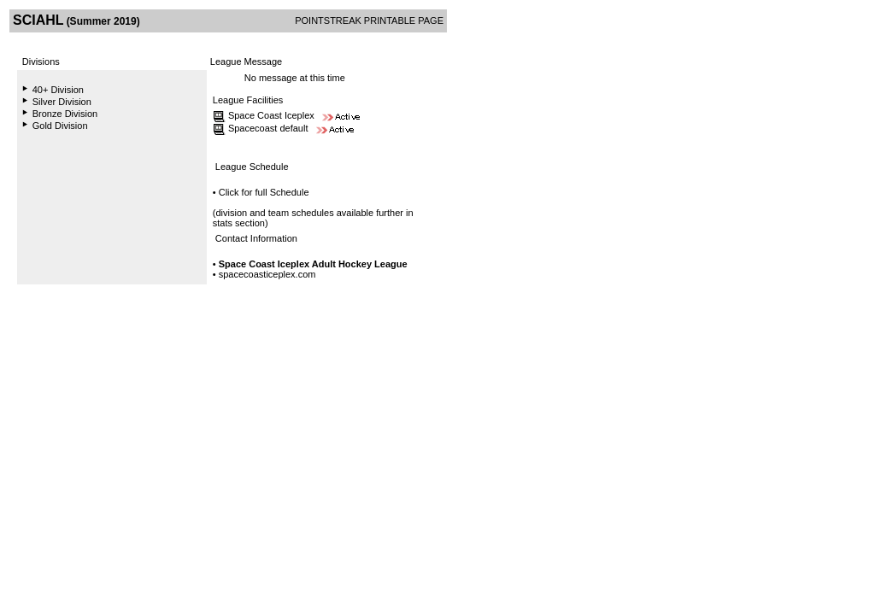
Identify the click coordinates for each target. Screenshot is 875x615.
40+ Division (58, 90)
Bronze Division (64, 113)
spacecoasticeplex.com (267, 274)
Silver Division (61, 102)
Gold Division (60, 125)
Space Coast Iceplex (271, 115)
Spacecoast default (268, 128)
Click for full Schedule (264, 192)
